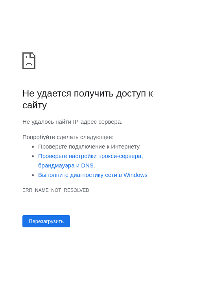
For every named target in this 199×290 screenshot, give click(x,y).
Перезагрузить (46, 221)
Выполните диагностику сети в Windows (92, 174)
